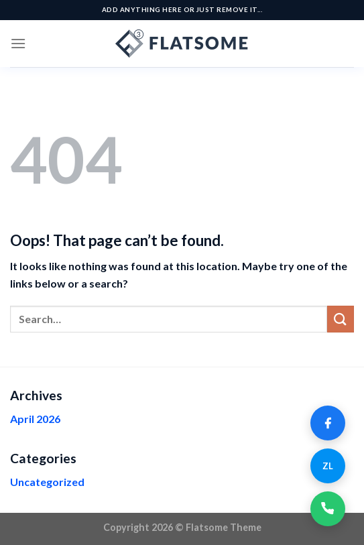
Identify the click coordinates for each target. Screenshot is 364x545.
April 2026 (35, 418)
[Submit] (340, 319)
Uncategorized (47, 481)
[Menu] (18, 43)
